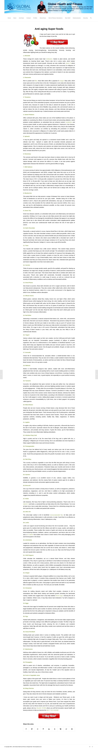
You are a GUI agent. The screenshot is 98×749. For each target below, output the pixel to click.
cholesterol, (49, 59)
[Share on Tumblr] (55, 729)
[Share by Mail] (72, 729)
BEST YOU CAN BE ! (52, 710)
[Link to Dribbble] (92, 746)
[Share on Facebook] (26, 729)
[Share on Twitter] (32, 729)
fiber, (36, 80)
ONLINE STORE (41, 708)
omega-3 (62, 80)
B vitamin (30, 534)
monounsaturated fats (56, 515)
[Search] (90, 18)
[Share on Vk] (60, 729)
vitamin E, (69, 63)
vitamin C (26, 504)
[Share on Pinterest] (43, 729)
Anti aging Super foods (49, 28)
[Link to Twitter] (89, 746)
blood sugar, (59, 595)
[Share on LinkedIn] (49, 729)
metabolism (69, 122)
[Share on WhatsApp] (37, 729)
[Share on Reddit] (66, 729)
